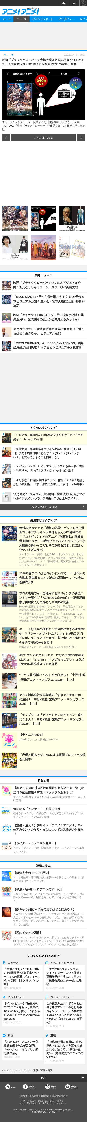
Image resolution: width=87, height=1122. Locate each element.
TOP (43, 1077)
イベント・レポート (62, 962)
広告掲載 (34, 1096)
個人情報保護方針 (60, 1096)
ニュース (21, 19)
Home (13, 1087)
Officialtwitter (53, 1087)
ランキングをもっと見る (43, 507)
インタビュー (66, 19)
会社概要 (45, 1096)
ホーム (7, 19)
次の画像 (81, 137)
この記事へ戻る (43, 137)
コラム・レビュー (61, 997)
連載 (53, 1035)
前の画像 (6, 137)
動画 (10, 1035)
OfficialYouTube (74, 1087)
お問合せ (23, 1096)
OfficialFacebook (32, 1087)
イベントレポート (42, 19)
